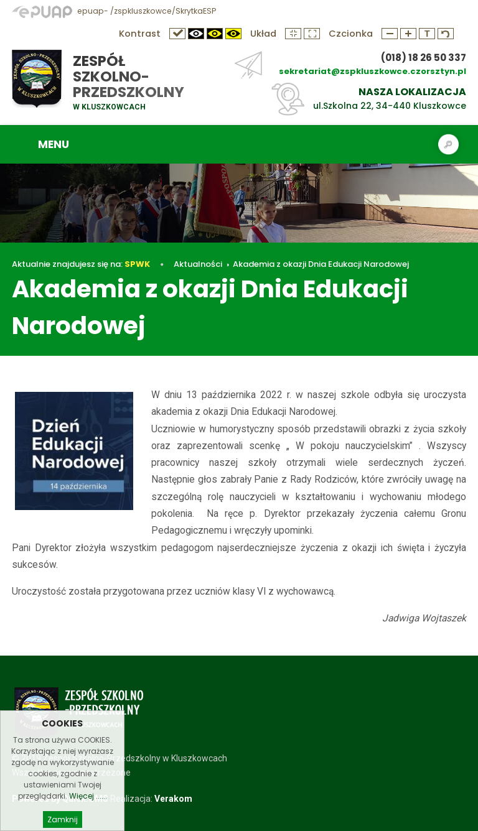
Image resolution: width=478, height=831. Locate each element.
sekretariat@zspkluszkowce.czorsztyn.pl (372, 71)
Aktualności (198, 264)
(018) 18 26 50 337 (423, 57)
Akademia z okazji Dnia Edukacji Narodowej (321, 264)
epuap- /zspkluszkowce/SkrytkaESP (114, 11)
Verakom (173, 799)
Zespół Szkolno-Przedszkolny (128, 76)
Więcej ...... (88, 816)
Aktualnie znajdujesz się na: (81, 264)
